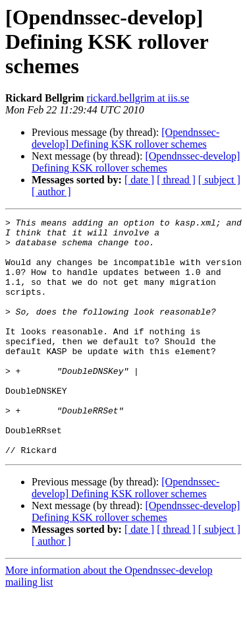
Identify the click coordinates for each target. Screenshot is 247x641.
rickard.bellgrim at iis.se (138, 98)
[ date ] (139, 179)
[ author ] (51, 191)
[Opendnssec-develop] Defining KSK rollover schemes (125, 138)
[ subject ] (219, 179)
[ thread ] (176, 179)
